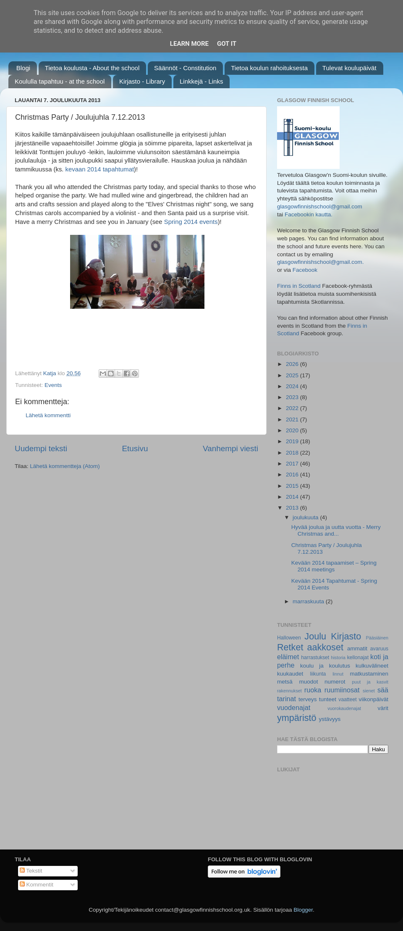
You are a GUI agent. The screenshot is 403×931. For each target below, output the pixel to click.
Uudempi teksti (41, 448)
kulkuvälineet (372, 666)
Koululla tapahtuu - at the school (60, 81)
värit (383, 708)
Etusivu (135, 448)
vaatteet (347, 699)
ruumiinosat (342, 690)
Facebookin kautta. (308, 214)
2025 (293, 375)
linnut (337, 673)
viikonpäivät (373, 699)
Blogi (23, 67)
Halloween (289, 638)
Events (53, 385)
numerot (334, 682)
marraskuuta (309, 601)
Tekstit (31, 871)
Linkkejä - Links (201, 81)
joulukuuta (306, 517)
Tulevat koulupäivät (349, 67)
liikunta (318, 674)
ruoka (313, 690)
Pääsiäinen (377, 637)
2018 (293, 453)
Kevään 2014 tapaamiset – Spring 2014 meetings (334, 566)
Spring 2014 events (191, 221)
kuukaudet (290, 674)
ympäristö (297, 718)
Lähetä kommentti (48, 415)
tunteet (327, 699)
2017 (293, 463)
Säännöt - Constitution (185, 67)
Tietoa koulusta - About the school (92, 67)
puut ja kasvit (370, 681)
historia (338, 657)
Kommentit (36, 884)
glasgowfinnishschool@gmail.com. (320, 262)
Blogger (303, 910)
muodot (308, 682)
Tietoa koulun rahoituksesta (269, 67)
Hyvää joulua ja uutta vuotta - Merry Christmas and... (336, 530)
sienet (369, 690)
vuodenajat (293, 707)
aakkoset (325, 647)
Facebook (305, 270)
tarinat (286, 698)
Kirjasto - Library (142, 81)
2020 (293, 430)
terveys (307, 699)
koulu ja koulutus (325, 666)
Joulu (315, 636)
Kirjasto (346, 636)
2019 (293, 441)
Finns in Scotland (299, 286)
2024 (293, 386)
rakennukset (289, 690)
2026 (293, 364)
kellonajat (358, 657)
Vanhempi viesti (230, 448)
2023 (293, 397)
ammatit (357, 648)
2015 (293, 486)
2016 (293, 474)
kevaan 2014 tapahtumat (99, 169)
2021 (293, 419)
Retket (290, 647)
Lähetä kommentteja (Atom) (65, 466)
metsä (285, 682)
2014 (293, 497)
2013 (293, 508)
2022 (293, 408)
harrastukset (315, 657)
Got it (226, 43)
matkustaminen (369, 674)
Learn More (189, 43)
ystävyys (330, 719)
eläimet (288, 656)
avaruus (379, 649)
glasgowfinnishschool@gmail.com (319, 206)
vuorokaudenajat (344, 708)
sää (382, 690)
